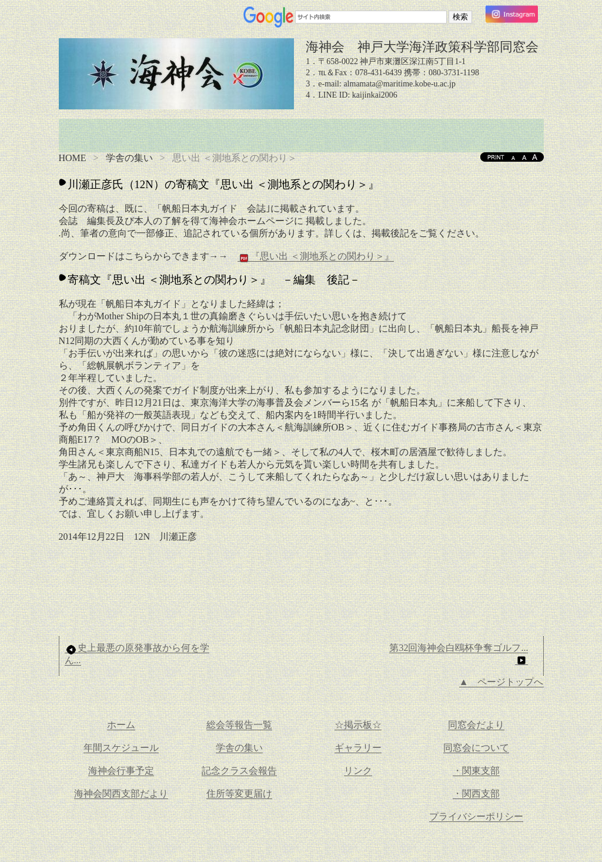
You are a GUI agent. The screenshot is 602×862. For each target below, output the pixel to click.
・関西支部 (476, 793)
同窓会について (476, 748)
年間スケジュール (121, 748)
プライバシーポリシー (476, 816)
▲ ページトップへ (501, 682)
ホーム (121, 725)
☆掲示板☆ (358, 725)
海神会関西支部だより (121, 793)
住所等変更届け (239, 793)
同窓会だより (476, 725)
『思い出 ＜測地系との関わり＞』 (316, 256)
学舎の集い (129, 158)
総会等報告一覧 (239, 725)
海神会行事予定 (121, 771)
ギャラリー (358, 748)
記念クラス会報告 (239, 771)
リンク (358, 771)
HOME (72, 158)
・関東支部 (476, 771)
